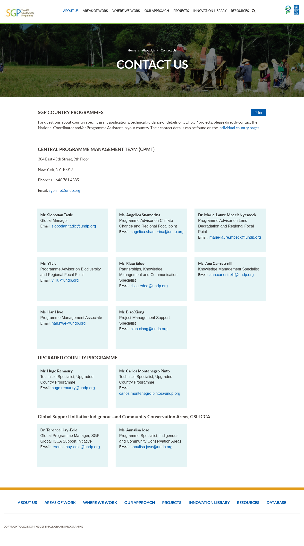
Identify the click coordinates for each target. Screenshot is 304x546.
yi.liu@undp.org (64, 280)
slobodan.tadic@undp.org (73, 226)
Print (258, 112)
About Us (70, 11)
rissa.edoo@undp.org (149, 286)
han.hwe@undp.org (68, 323)
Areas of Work (95, 11)
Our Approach (156, 11)
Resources (240, 11)
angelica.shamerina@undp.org (156, 232)
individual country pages (239, 128)
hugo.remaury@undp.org (73, 388)
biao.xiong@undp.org (148, 329)
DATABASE (276, 502)
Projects (181, 11)
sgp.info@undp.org (64, 190)
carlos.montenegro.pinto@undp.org (149, 393)
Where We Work (126, 11)
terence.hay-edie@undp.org (75, 447)
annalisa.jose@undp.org (151, 447)
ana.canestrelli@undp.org (231, 275)
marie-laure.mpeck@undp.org (235, 237)
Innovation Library (210, 11)
